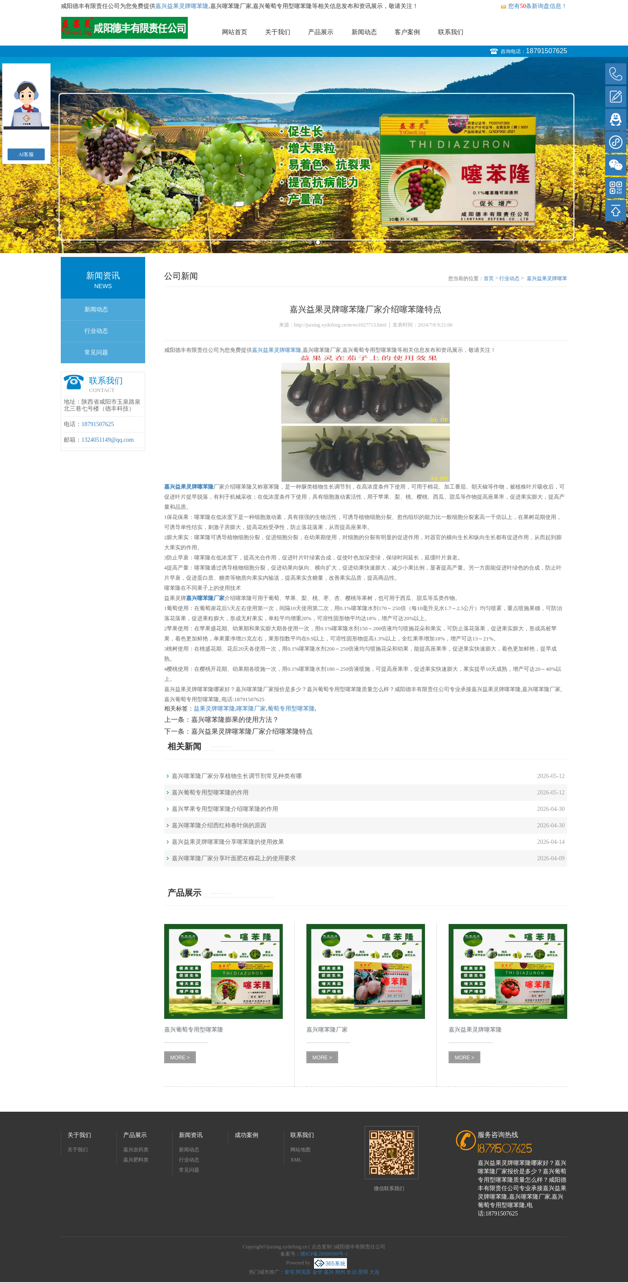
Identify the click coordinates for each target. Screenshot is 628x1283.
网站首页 (234, 32)
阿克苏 (303, 1272)
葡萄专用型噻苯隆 (291, 708)
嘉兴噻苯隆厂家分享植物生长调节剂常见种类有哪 (237, 776)
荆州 (340, 1272)
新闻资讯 (191, 1135)
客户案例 (407, 32)
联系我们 (450, 32)
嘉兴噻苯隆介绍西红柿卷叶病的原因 (219, 825)
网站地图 (300, 1150)
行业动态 (96, 331)
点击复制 (321, 1247)
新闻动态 (364, 32)
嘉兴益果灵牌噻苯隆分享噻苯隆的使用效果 (228, 842)
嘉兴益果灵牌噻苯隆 (181, 6)
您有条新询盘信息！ (533, 6)
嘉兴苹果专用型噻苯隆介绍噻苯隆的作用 (225, 809)
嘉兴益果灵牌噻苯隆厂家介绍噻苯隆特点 (547, 279)
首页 (489, 278)
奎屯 (289, 1272)
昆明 (363, 1272)
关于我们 (277, 32)
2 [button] (318, 242)
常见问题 (96, 352)
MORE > (179, 1058)
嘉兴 (329, 1272)
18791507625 (546, 50)
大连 (374, 1272)
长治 (351, 1272)
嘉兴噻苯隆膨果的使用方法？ (235, 719)
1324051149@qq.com (107, 440)
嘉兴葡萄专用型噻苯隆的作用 (210, 792)
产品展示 (320, 32)
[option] (314, 155)
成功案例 (246, 1135)
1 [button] (310, 242)
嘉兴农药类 (136, 1150)
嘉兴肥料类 (136, 1160)
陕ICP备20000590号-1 (324, 1254)
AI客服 (26, 154)
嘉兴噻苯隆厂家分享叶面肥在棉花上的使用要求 (234, 858)
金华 (317, 1272)
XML (296, 1160)
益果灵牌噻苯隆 (214, 708)
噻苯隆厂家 (251, 708)
